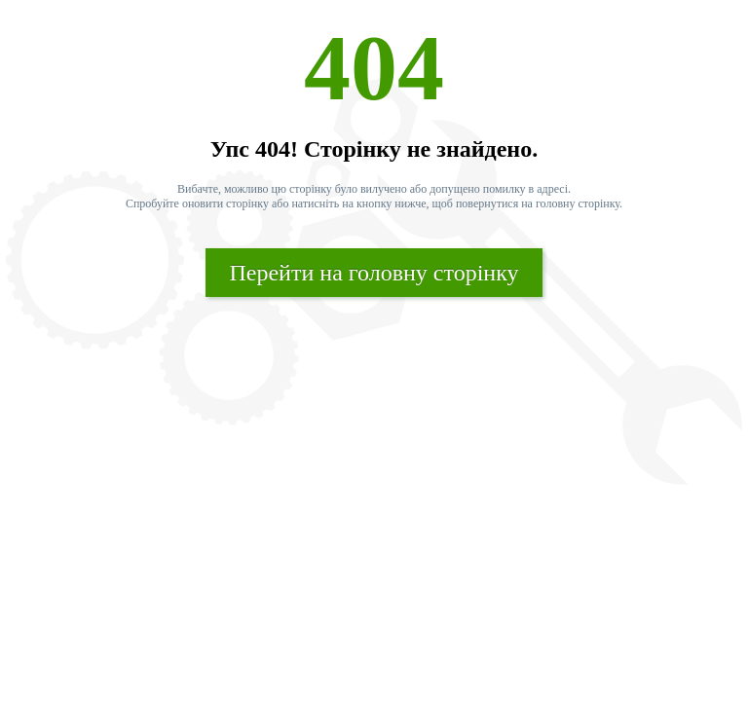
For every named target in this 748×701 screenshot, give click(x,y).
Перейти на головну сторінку (373, 272)
